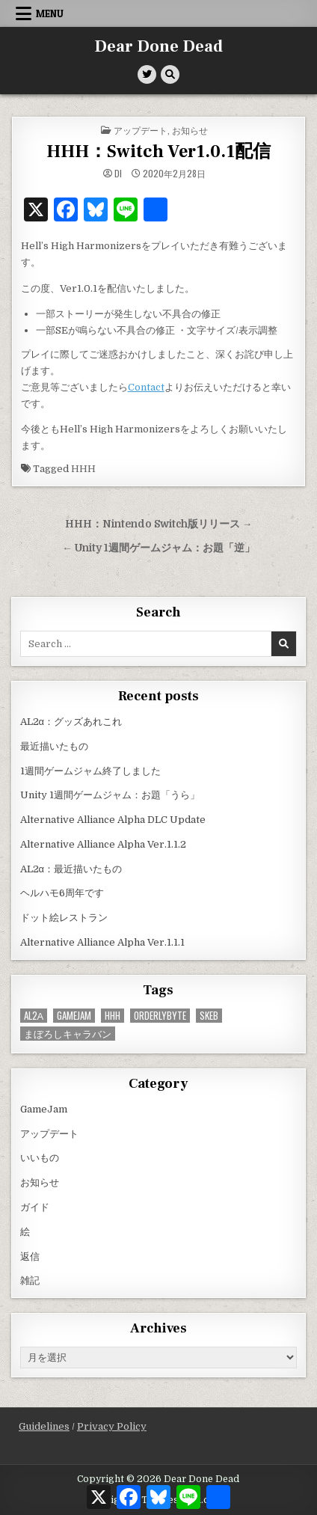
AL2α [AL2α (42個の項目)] (34, 1016)
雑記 (30, 1280)
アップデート (140, 129)
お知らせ (190, 129)
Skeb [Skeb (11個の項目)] (209, 1016)
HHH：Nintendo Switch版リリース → (159, 524)
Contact (146, 387)
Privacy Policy (112, 1426)
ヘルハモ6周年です (62, 893)
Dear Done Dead (158, 46)
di (118, 173)
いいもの (39, 1157)
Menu (50, 13)
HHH (83, 468)
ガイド (34, 1207)
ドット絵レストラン (64, 917)
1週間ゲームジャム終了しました (90, 771)
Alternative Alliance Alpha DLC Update (113, 819)
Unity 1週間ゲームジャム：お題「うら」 (110, 795)
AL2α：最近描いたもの (71, 869)
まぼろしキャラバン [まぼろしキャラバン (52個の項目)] (67, 1033)
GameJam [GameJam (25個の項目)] (74, 1016)
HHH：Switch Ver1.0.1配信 (158, 151)
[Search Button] (170, 74)
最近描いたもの (54, 746)
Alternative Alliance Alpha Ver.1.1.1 (102, 942)
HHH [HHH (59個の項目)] (112, 1016)
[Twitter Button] (147, 74)
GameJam (43, 1109)
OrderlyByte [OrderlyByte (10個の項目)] (160, 1016)
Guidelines (44, 1426)
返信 (30, 1256)
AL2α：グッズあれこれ (71, 721)
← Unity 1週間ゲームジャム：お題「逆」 (158, 548)
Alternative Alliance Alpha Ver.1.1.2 (103, 844)
